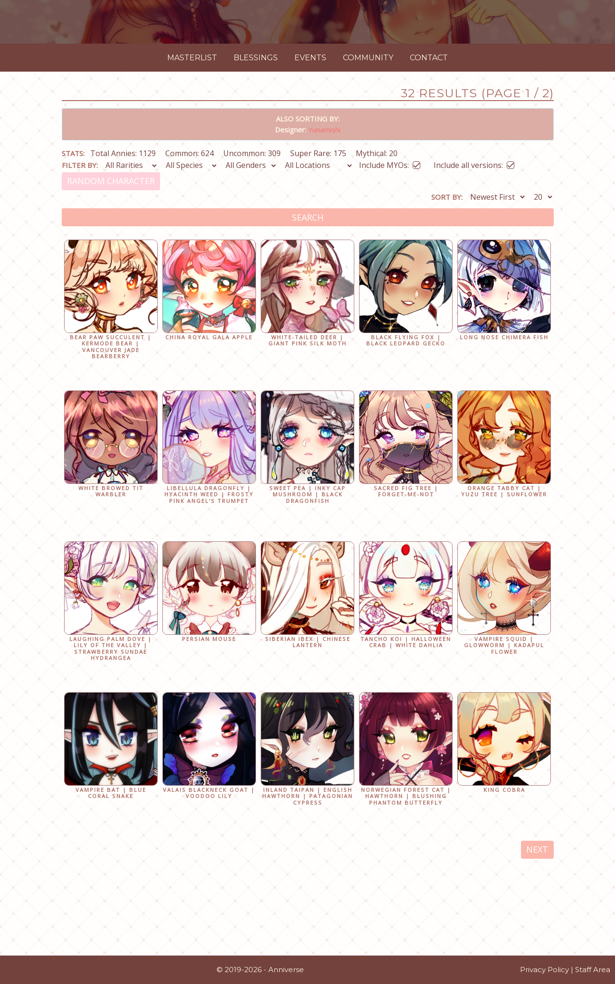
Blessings (256, 167)
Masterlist (192, 167)
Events (310, 167)
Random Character (111, 291)
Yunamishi (324, 239)
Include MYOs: (389, 274)
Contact (429, 167)
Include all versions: (474, 274)
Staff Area (592, 974)
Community (368, 167)
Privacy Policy (544, 974)
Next (537, 959)
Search (307, 327)
